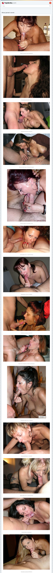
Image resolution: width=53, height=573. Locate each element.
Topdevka (10, 3)
